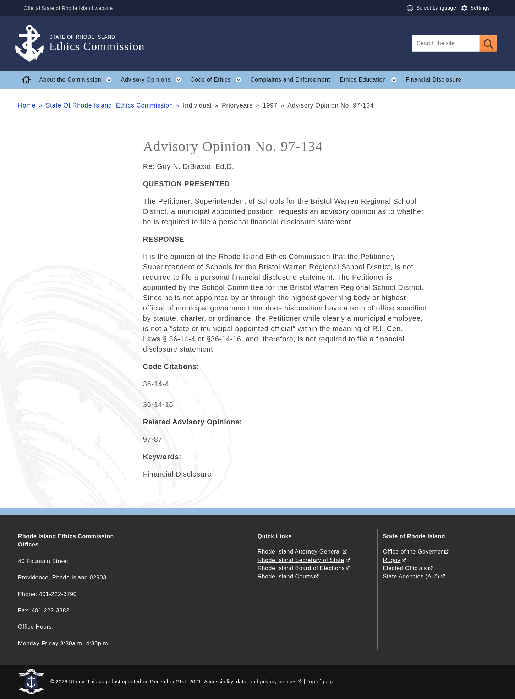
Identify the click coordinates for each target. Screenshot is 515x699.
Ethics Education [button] (370, 80)
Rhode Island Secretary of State (300, 560)
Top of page (321, 681)
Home (26, 105)
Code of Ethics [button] (218, 80)
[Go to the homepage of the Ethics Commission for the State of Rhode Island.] (33, 43)
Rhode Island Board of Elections (301, 568)
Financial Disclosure (433, 80)
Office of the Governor (413, 552)
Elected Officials (405, 568)
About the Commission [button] (77, 80)
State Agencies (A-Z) (411, 576)
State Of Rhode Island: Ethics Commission (109, 105)
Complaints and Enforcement (290, 80)
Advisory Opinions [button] (153, 80)
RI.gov (392, 560)
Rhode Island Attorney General (299, 552)
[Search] (446, 43)
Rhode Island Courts (285, 576)
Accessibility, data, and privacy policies (250, 681)
